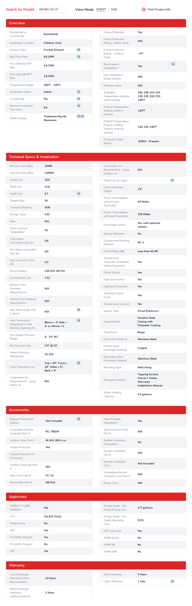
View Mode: (84, 9)
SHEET (101, 9)
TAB (114, 9)
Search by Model (20, 9)
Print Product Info (156, 9)
